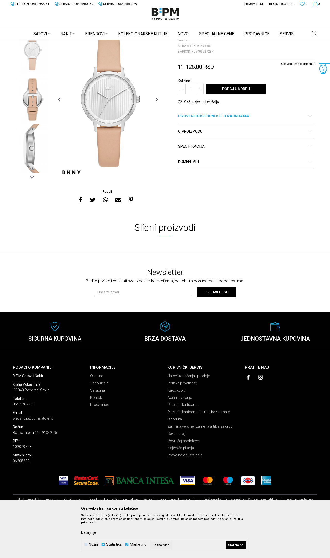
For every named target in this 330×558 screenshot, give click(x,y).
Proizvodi (49, 44)
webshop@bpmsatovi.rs (33, 459)
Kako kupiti (176, 431)
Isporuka (175, 460)
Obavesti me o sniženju (298, 104)
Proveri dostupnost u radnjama (245, 157)
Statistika (114, 544)
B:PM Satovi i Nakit (26, 44)
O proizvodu (245, 172)
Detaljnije (88, 532)
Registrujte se (281, 4)
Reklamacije (177, 474)
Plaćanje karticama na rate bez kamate (199, 452)
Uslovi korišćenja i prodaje (189, 416)
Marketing (138, 544)
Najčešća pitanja (181, 488)
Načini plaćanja (180, 438)
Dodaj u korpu (236, 129)
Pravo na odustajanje (185, 496)
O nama (96, 416)
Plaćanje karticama (183, 445)
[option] (31, 90)
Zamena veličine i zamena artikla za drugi (200, 467)
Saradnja (97, 431)
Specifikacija (245, 187)
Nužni (93, 544)
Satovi (64, 44)
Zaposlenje (99, 423)
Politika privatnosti (182, 423)
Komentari (245, 202)
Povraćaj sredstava (183, 481)
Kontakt (96, 438)
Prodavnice (99, 445)
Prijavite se (216, 333)
